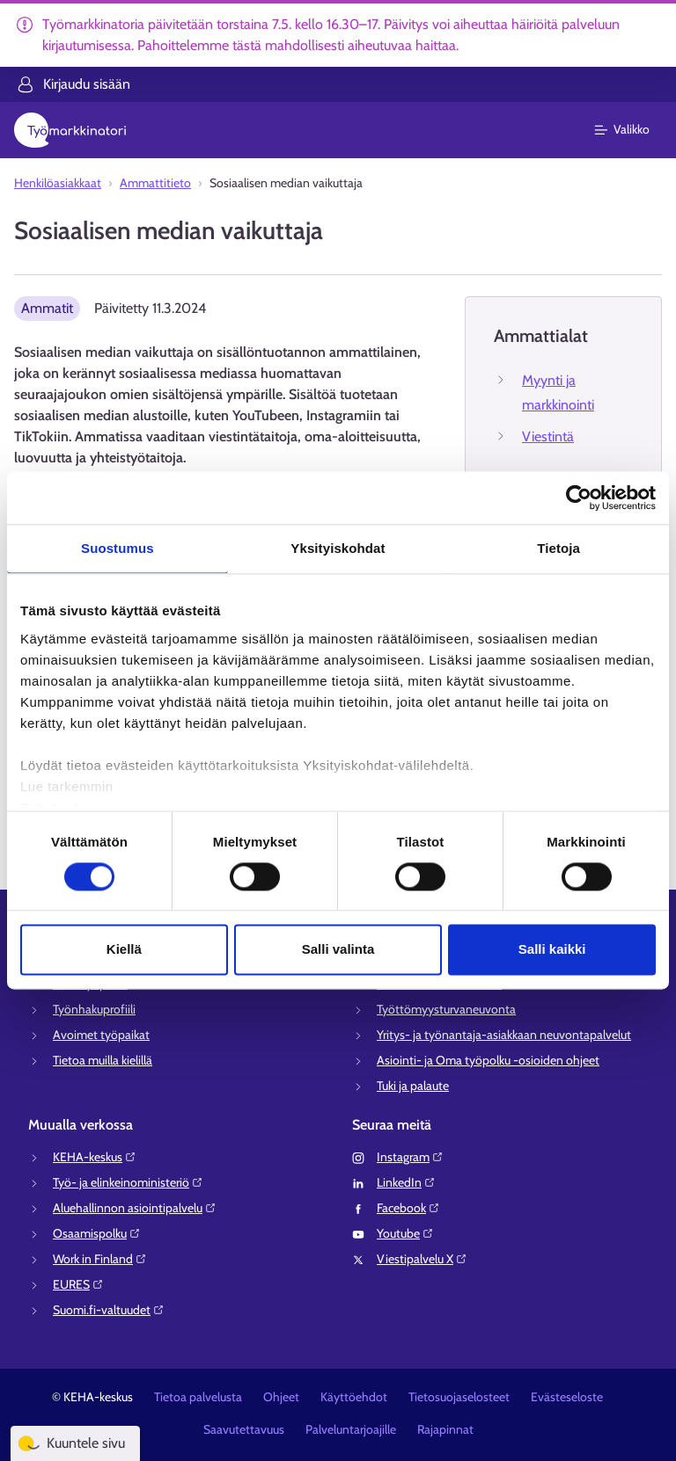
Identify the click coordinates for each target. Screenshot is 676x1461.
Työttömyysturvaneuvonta (446, 1009)
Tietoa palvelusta (198, 1397)
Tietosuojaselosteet (459, 1397)
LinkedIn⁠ (406, 1182)
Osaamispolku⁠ (97, 1233)
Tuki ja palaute (413, 1086)
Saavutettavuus (243, 1429)
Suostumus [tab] (117, 548)
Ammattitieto (155, 183)
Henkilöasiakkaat (57, 183)
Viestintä (548, 436)
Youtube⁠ (405, 1233)
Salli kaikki (552, 949)
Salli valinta (338, 949)
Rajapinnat (445, 1429)
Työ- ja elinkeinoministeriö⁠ (128, 1182)
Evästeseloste (567, 1397)
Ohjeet (281, 1397)
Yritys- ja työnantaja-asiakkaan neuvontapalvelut (504, 1035)
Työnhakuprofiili (94, 1009)
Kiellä (124, 949)
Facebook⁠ (408, 1208)
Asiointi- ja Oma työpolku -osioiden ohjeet (488, 1060)
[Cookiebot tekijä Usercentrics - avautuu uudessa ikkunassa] (579, 497)
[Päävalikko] (632, 130)
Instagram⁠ (410, 1157)
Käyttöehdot (353, 1397)
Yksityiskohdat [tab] (337, 548)
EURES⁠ (78, 1284)
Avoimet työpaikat (101, 1035)
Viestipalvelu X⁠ (422, 1259)
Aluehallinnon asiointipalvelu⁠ (135, 1208)
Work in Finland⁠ (100, 1259)
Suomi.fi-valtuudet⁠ (109, 1310)
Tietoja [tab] (558, 548)
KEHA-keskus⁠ (94, 1157)
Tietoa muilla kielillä (102, 1060)
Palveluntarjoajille (350, 1429)
